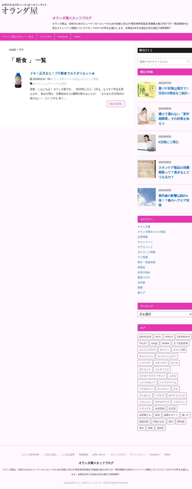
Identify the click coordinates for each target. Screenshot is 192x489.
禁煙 (140, 287)
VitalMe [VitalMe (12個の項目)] (165, 343)
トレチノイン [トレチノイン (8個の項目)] (162, 369)
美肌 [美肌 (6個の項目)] (150, 428)
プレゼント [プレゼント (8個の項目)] (145, 395)
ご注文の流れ (50, 454)
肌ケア (141, 292)
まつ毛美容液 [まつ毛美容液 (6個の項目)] (181, 343)
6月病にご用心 (168, 142)
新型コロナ (144, 277)
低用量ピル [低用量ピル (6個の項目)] (145, 415)
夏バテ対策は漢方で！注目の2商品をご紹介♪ (173, 91)
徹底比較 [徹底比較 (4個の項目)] (144, 421)
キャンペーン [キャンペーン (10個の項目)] (146, 356)
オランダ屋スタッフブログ (72, 18)
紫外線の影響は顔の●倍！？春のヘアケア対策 (173, 200)
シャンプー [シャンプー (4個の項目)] (145, 362)
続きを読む (116, 103)
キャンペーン (145, 241)
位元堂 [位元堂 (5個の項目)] (172, 408)
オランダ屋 (144, 226)
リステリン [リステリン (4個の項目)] (179, 402)
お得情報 (143, 236)
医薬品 (141, 267)
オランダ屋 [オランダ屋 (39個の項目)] (179, 349)
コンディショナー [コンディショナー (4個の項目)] (166, 356)
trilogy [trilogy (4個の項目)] (154, 343)
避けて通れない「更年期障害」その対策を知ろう (173, 118)
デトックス (54, 83)
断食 (64, 83)
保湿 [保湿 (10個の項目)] (157, 415)
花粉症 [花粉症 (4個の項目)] (160, 428)
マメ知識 (143, 257)
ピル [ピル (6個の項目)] (175, 389)
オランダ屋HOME (30, 454)
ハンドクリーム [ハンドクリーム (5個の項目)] (168, 382)
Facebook (62, 36)
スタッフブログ (117, 454)
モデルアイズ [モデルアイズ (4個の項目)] (162, 402)
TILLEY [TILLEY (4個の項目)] (143, 343)
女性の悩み (144, 272)
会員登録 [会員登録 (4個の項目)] (159, 408)
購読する (145, 50)
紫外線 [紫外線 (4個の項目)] (180, 421)
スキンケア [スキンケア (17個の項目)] (161, 362)
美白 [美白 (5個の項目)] (141, 428)
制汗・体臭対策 (146, 262)
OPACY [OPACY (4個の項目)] (169, 336)
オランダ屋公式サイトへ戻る (18, 36)
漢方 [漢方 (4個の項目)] (171, 421)
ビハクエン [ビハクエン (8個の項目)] (163, 389)
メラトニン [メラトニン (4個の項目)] (145, 402)
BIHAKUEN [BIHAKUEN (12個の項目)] (145, 336)
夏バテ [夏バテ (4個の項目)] (185, 415)
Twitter (77, 36)
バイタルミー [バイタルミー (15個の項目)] (146, 389)
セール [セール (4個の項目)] (174, 362)
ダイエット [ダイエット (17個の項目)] (145, 369)
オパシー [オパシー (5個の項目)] (164, 349)
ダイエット (39, 83)
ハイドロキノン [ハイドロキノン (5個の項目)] (147, 382)
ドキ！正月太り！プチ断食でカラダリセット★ (62, 73)
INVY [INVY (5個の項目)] (158, 336)
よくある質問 (68, 454)
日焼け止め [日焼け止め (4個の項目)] (158, 421)
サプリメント (145, 246)
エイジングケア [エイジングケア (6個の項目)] (147, 349)
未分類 (141, 282)
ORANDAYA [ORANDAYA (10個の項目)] (183, 336)
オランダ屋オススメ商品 (65, 79)
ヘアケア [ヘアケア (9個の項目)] (159, 395)
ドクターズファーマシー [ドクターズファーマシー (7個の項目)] (152, 375)
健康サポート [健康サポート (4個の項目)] (171, 415)
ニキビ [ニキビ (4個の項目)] (172, 375)
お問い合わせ (98, 454)
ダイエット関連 (89, 79)
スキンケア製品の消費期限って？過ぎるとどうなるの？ (173, 172)
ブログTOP (45, 36)
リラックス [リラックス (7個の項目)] (145, 408)
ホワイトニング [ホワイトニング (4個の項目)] (177, 395)
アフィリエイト (137, 454)
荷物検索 (83, 454)
